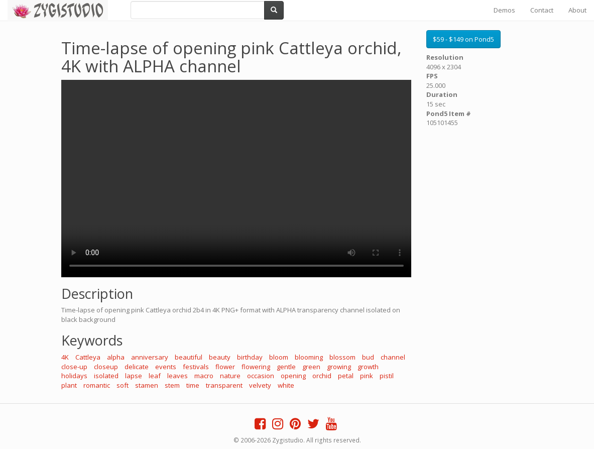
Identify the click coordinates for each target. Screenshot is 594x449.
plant (69, 385)
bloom (278, 357)
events (165, 366)
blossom (342, 357)
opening (293, 375)
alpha (116, 357)
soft (122, 385)
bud (368, 357)
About (577, 10)
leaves (177, 375)
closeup (106, 366)
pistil (387, 375)
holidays (74, 375)
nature (230, 375)
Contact (541, 10)
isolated (106, 375)
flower (225, 366)
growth (368, 366)
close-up (74, 366)
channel (393, 357)
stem (172, 385)
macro (203, 375)
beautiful (188, 357)
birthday (250, 357)
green (311, 366)
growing (339, 366)
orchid (321, 375)
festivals (196, 366)
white (286, 385)
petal (345, 375)
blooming (309, 357)
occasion (260, 375)
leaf (155, 375)
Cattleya (87, 357)
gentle (286, 366)
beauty (219, 357)
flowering (256, 366)
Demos (504, 10)
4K (65, 357)
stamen (146, 385)
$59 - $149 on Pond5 (463, 39)
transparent (224, 385)
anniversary (149, 357)
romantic (96, 385)
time (192, 385)
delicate (137, 366)
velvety (260, 385)
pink (366, 375)
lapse (133, 375)
